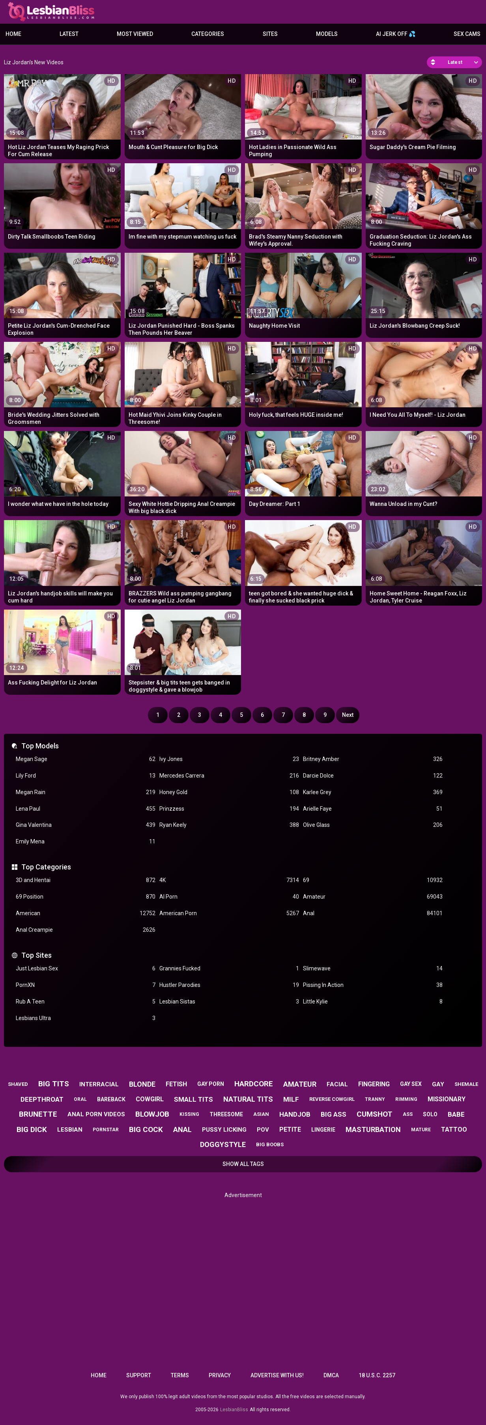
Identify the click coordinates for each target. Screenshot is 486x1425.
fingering (374, 1084)
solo (430, 1114)
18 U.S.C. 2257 (377, 1375)
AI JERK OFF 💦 (395, 34)
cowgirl (150, 1099)
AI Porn (229, 896)
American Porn (229, 913)
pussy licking (224, 1129)
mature (421, 1129)
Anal (373, 913)
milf (291, 1099)
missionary (446, 1099)
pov (263, 1129)
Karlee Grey (373, 792)
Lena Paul (85, 809)
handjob (294, 1114)
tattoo (454, 1129)
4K (229, 880)
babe (456, 1114)
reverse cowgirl (332, 1099)
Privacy (220, 1375)
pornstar (106, 1129)
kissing (189, 1114)
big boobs (270, 1144)
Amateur (373, 896)
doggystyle (223, 1144)
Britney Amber (373, 759)
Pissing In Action (373, 985)
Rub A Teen (85, 1001)
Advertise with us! (277, 1375)
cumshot (375, 1114)
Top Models (40, 746)
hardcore (253, 1083)
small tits (193, 1099)
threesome (226, 1114)
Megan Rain (85, 792)
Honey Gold (229, 792)
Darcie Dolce (373, 775)
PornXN (85, 985)
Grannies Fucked (229, 968)
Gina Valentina (85, 825)
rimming (406, 1099)
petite (290, 1129)
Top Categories (46, 867)
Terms (180, 1375)
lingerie (323, 1130)
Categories (207, 34)
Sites (270, 34)
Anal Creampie (85, 930)
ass (408, 1114)
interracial (99, 1084)
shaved (18, 1084)
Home (13, 34)
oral (80, 1099)
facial (337, 1084)
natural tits (248, 1099)
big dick (32, 1129)
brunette (38, 1114)
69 (373, 880)
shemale (466, 1084)
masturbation (373, 1129)
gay (438, 1084)
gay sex (411, 1084)
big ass (333, 1114)
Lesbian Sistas (229, 1001)
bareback (111, 1099)
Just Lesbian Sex (85, 968)
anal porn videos (96, 1114)
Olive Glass (373, 825)
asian (261, 1114)
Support (138, 1375)
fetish (176, 1084)
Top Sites (36, 955)
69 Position (85, 896)
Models (327, 34)
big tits (53, 1083)
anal (182, 1129)
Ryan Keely (229, 825)
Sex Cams (467, 34)
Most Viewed (135, 34)
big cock (146, 1129)
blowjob (152, 1114)
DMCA (331, 1375)
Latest (69, 34)
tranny (375, 1099)
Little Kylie (373, 1001)
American (85, 913)
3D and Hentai (85, 880)
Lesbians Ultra (85, 1018)
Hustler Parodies (229, 985)
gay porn (210, 1084)
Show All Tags (243, 1164)
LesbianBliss (234, 1409)
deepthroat (42, 1099)
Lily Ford (85, 775)
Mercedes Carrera (229, 775)
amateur (299, 1084)
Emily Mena (85, 841)
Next (347, 715)
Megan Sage (85, 759)
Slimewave (373, 968)
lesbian (69, 1129)
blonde (142, 1084)
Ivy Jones (229, 759)
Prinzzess (229, 809)
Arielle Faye (373, 809)
